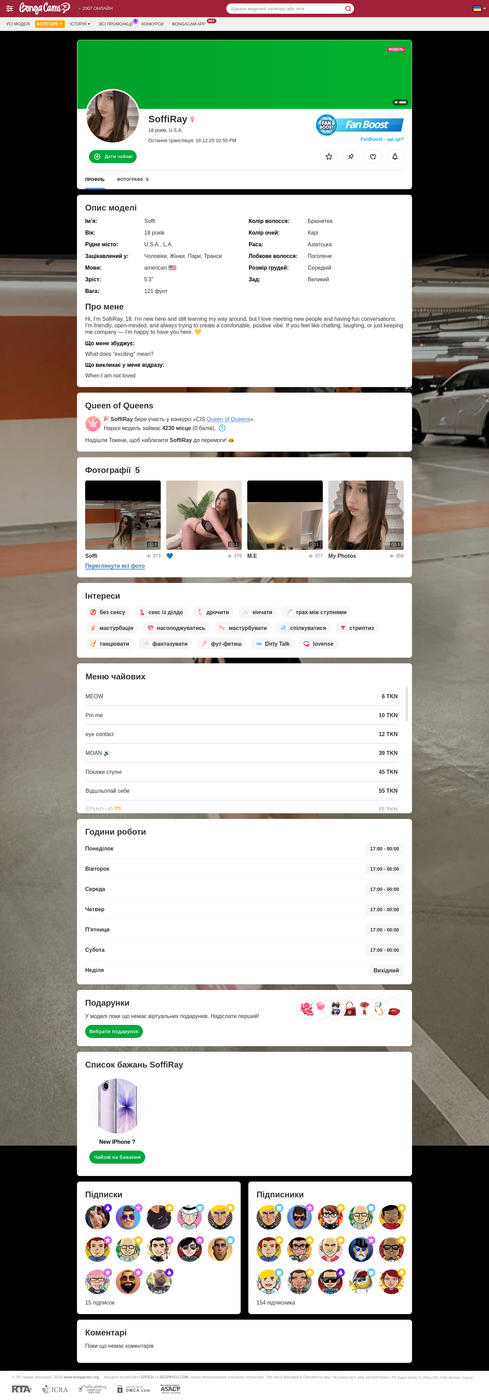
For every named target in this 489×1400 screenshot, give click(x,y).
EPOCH (147, 1377)
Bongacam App (190, 23)
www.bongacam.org (81, 1377)
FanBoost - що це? (382, 139)
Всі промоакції (117, 23)
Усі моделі (18, 24)
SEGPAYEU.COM (173, 1377)
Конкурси (152, 24)
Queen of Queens (228, 419)
